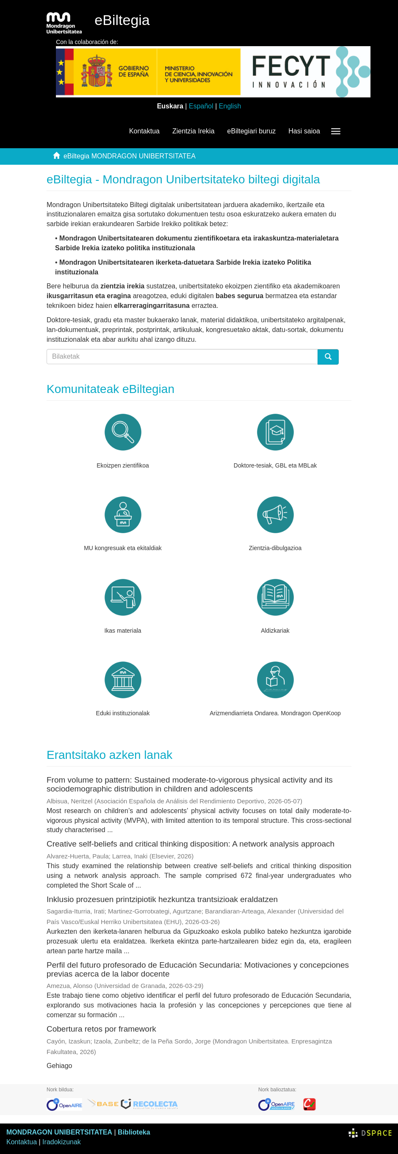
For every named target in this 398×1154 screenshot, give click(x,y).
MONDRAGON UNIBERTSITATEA (59, 1132)
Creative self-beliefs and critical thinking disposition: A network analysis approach (190, 843)
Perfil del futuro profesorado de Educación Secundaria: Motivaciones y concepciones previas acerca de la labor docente (198, 969)
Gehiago (59, 1065)
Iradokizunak (61, 1142)
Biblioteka (134, 1132)
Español (201, 106)
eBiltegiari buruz (251, 131)
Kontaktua (144, 131)
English (230, 106)
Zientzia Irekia (193, 131)
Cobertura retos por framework (101, 1028)
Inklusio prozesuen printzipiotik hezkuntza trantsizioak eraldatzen (162, 899)
